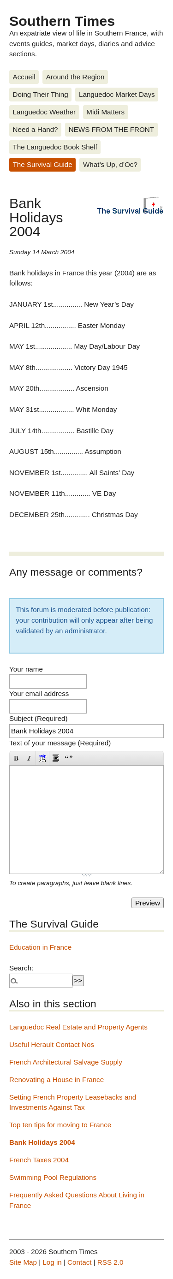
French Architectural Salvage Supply (65, 1062)
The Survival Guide (42, 164)
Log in (51, 1262)
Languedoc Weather (44, 112)
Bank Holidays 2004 (42, 1142)
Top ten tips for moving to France (60, 1125)
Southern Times (62, 21)
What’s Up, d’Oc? (110, 164)
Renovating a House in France (56, 1079)
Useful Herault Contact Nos (51, 1044)
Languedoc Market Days (117, 94)
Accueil (24, 77)
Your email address (39, 693)
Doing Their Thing (40, 94)
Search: (21, 968)
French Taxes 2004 (39, 1160)
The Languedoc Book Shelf (55, 147)
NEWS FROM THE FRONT (111, 129)
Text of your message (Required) (60, 743)
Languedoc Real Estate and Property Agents (78, 1027)
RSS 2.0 (110, 1262)
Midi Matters (105, 112)
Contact (79, 1262)
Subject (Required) (38, 718)
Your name (26, 669)
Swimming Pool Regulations (52, 1177)
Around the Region (75, 77)
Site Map (23, 1262)
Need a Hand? (35, 129)
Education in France (40, 947)
